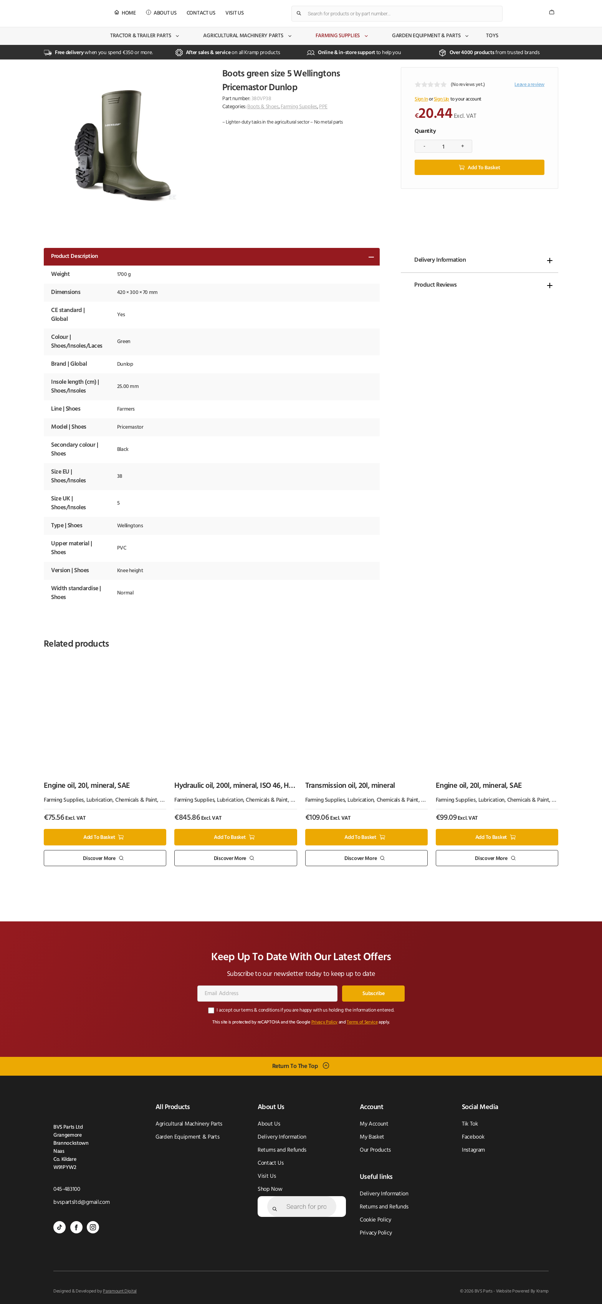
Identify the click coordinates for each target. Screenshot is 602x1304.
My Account (374, 1124)
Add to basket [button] (99, 837)
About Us (165, 13)
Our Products (375, 1150)
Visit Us (234, 13)
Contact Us (201, 13)
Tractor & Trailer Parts (145, 36)
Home (129, 13)
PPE (323, 107)
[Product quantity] (443, 146)
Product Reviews (435, 285)
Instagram (473, 1150)
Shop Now (270, 1189)
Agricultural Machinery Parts (247, 36)
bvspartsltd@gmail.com (81, 1202)
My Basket (372, 1137)
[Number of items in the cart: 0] (551, 12)
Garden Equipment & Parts (431, 36)
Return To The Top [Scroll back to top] (295, 1066)
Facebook (473, 1137)
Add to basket (484, 167)
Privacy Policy (324, 1022)
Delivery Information (440, 260)
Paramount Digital (120, 1291)
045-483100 (66, 1189)
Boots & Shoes (263, 107)
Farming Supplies (342, 36)
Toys (492, 36)
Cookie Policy (375, 1220)
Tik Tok (470, 1124)
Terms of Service (362, 1022)
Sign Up (441, 99)
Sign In (421, 99)
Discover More (99, 858)
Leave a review (529, 84)
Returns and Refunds (282, 1150)
